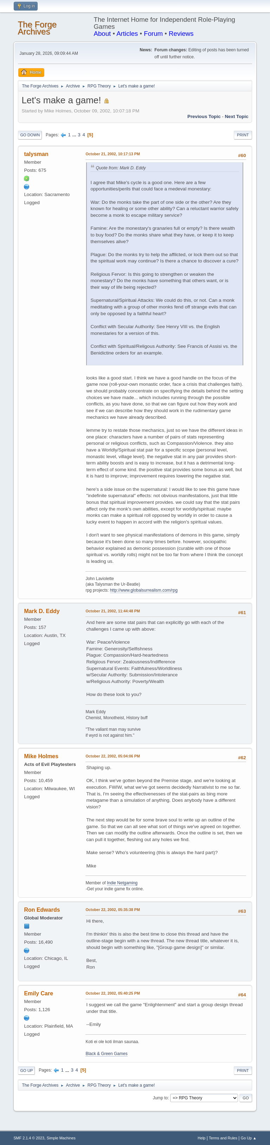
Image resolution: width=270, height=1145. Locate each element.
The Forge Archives (37, 28)
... (75, 134)
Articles (127, 33)
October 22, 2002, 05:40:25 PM (112, 993)
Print (243, 135)
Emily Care (38, 993)
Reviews (181, 33)
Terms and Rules (223, 1138)
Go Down (30, 135)
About (102, 33)
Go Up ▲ (249, 1138)
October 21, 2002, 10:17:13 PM (112, 154)
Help (201, 1138)
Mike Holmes (41, 756)
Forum (153, 33)
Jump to (160, 1097)
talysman (36, 154)
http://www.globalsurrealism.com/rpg (144, 590)
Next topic (236, 116)
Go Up (26, 1070)
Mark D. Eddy (41, 611)
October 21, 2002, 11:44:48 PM (112, 611)
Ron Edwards (42, 910)
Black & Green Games (106, 1053)
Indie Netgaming (122, 882)
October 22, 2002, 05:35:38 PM (112, 909)
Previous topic (204, 116)
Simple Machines (61, 1138)
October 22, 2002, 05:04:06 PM (112, 756)
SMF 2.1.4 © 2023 (28, 1138)
